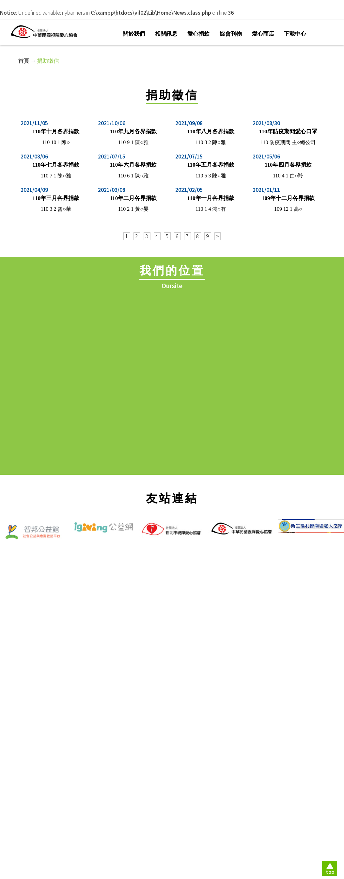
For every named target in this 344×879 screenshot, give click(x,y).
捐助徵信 (48, 60)
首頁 (23, 60)
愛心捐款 (198, 33)
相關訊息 (166, 33)
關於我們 (134, 33)
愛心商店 (263, 33)
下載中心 (295, 33)
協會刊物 (231, 33)
